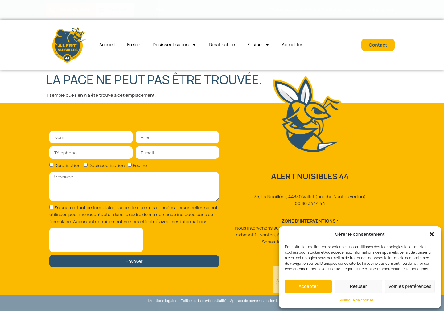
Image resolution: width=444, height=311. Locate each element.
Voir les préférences (409, 286)
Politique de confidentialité (203, 300)
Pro (160, 9)
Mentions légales (162, 300)
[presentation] (96, 240)
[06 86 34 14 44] (52, 10)
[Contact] (101, 10)
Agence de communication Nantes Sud (263, 300)
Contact (118, 9)
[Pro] (142, 10)
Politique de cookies (357, 300)
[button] (432, 234)
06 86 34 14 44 (74, 9)
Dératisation (222, 44)
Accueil (107, 44)
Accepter (308, 286)
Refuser (358, 286)
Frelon (133, 44)
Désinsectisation (174, 44)
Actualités (293, 44)
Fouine (258, 44)
